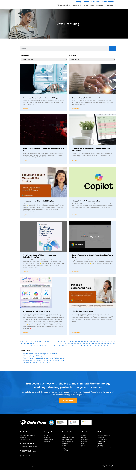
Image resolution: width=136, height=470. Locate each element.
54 (72, 344)
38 (25, 344)
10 (40, 342)
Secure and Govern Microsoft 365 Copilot (38, 201)
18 (61, 342)
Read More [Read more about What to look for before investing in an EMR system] (26, 108)
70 (31, 346)
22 (73, 342)
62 (96, 344)
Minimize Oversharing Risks (82, 311)
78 (54, 346)
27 (88, 342)
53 (69, 344)
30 (97, 342)
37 (22, 344)
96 (107, 346)
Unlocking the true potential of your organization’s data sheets (43, 361)
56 (78, 344)
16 (56, 342)
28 (91, 342)
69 (28, 346)
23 (76, 342)
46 (48, 344)
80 (60, 346)
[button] (115, 5)
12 (45, 342)
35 (111, 342)
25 (82, 342)
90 (90, 346)
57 (81, 344)
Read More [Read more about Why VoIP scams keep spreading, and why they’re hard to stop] (26, 161)
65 (105, 344)
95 (104, 346)
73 (40, 346)
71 (34, 346)
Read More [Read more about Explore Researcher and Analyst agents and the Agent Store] (75, 271)
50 (60, 344)
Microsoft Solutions (63, 5)
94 (101, 346)
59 (87, 344)
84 (72, 346)
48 (54, 344)
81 (63, 346)
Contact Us (109, 5)
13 (48, 342)
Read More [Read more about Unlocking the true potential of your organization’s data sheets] (75, 161)
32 (102, 342)
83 (69, 346)
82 (66, 346)
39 (28, 344)
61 (93, 344)
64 (102, 344)
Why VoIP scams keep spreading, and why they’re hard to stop (43, 358)
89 (87, 346)
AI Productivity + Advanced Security (36, 311)
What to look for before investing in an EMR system (42, 98)
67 (111, 344)
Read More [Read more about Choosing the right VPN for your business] (75, 108)
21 (70, 342)
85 (75, 346)
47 (51, 344)
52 (66, 344)
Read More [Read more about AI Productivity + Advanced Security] (26, 333)
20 (67, 342)
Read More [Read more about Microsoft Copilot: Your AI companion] (75, 215)
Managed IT (77, 5)
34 (108, 342)
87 (81, 346)
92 (95, 346)
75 (45, 346)
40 (31, 344)
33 (105, 342)
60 (90, 344)
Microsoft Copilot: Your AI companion (86, 201)
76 (48, 346)
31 (99, 342)
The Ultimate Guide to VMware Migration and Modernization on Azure (39, 256)
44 (42, 344)
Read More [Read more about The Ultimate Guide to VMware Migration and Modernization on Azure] (26, 271)
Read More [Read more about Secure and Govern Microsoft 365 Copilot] (26, 215)
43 (39, 344)
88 (84, 346)
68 (114, 344)
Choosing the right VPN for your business (87, 98)
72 (37, 346)
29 (94, 342)
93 (98, 346)
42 (36, 344)
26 (85, 342)
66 (108, 344)
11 (42, 342)
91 (92, 346)
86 (78, 346)
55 (75, 344)
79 (57, 346)
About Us (99, 5)
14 (50, 342)
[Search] (112, 48)
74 (43, 346)
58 (84, 344)
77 (51, 346)
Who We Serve (89, 5)
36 (114, 342)
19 (64, 342)
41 (33, 344)
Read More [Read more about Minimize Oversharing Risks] (75, 333)
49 (57, 344)
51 (63, 344)
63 (99, 344)
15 (53, 342)
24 (79, 342)
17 (59, 342)
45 (45, 344)
